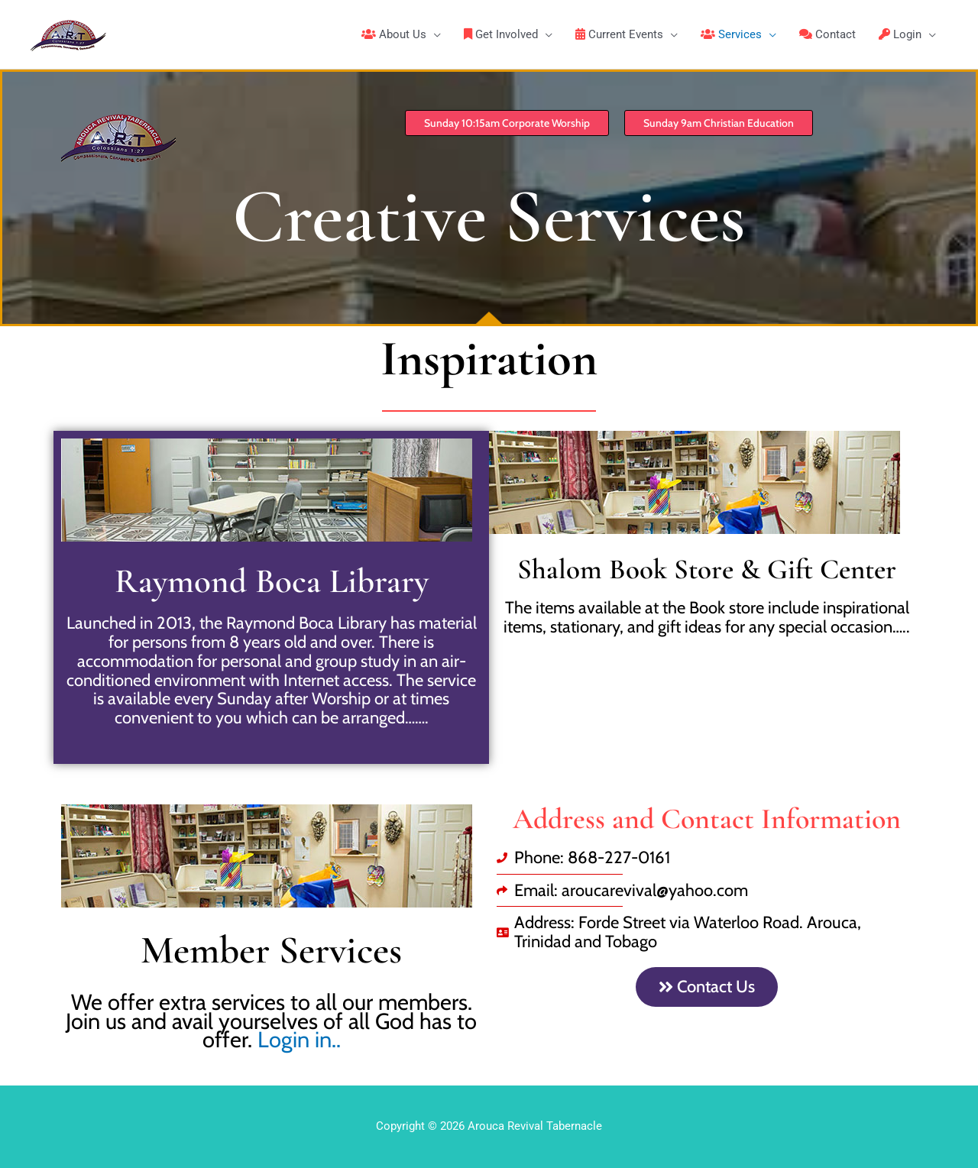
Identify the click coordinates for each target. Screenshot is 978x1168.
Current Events (619, 34)
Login (900, 34)
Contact (827, 34)
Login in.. (296, 1039)
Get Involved (501, 34)
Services (731, 34)
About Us (393, 34)
